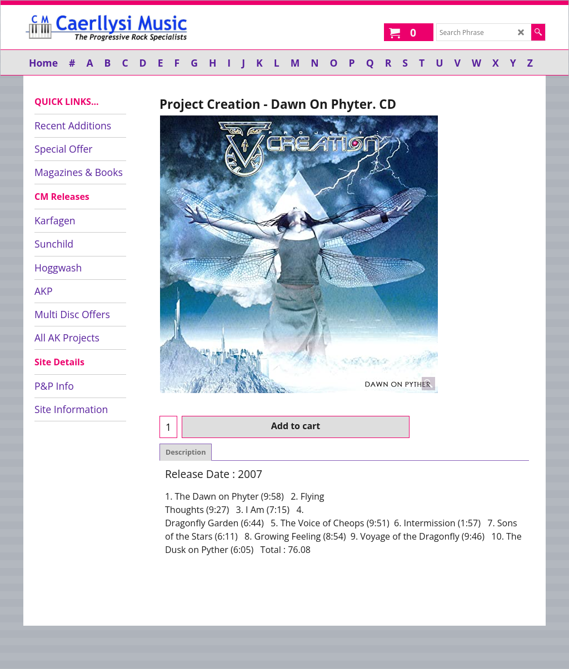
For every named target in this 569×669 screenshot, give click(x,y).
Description (186, 452)
